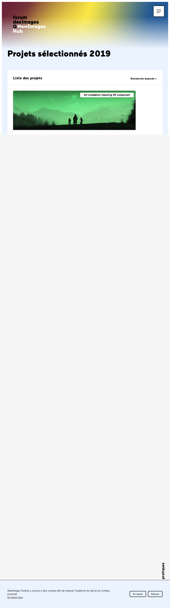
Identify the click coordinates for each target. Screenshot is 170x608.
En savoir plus (15, 597)
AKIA (20, 137)
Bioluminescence (31, 358)
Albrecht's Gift (71, 211)
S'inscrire (42, 460)
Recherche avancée (144, 78)
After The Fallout (31, 211)
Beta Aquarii (89, 284)
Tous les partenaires (138, 501)
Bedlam (23, 284)
